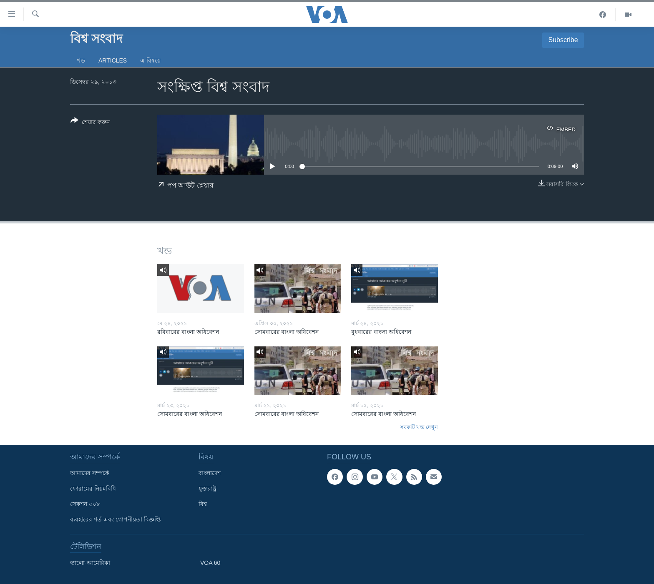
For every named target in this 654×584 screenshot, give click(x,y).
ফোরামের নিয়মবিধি (93, 488)
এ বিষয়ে (150, 60)
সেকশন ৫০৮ (85, 504)
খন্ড (81, 60)
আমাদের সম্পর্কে (89, 473)
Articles (112, 60)
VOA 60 (210, 562)
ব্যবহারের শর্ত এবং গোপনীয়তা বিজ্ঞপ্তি (115, 519)
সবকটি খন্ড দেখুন (419, 427)
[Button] (90, 123)
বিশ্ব (203, 504)
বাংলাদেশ (210, 473)
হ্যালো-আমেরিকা (90, 562)
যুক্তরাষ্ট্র (207, 488)
